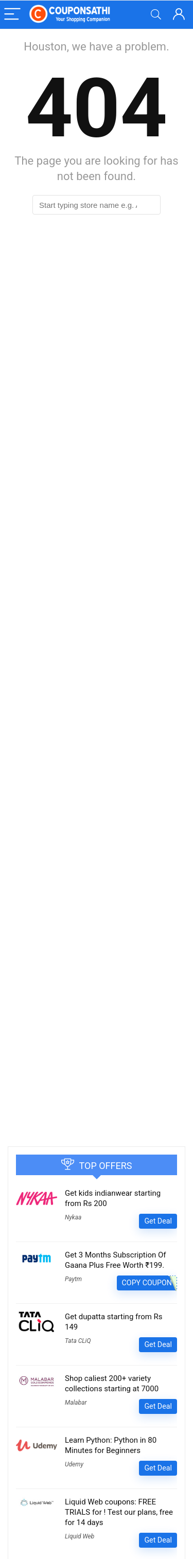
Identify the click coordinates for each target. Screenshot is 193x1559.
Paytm (73, 1279)
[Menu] (12, 14)
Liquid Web (79, 1536)
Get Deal (158, 1221)
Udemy (74, 1464)
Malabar (75, 1402)
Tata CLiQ (78, 1340)
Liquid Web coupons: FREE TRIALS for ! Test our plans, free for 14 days (119, 1512)
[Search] (156, 14)
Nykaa (73, 1217)
